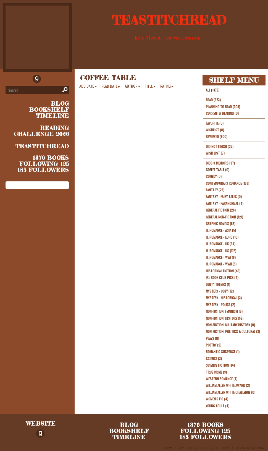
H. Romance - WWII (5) (221, 264)
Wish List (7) (215, 153)
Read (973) (213, 99)
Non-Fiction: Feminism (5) (224, 311)
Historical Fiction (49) (223, 270)
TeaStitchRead (169, 20)
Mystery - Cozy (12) (220, 291)
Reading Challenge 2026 (41, 130)
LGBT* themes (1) (218, 284)
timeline (52, 115)
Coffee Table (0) (217, 169)
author (131, 86)
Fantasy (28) (215, 189)
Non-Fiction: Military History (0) (230, 324)
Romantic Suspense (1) (223, 351)
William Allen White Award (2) (228, 385)
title (149, 86)
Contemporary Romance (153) (227, 183)
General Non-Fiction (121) (224, 217)
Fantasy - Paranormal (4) (224, 203)
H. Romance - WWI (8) (221, 257)
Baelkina (257, 448)
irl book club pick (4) (222, 277)
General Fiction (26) (221, 210)
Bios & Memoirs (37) (220, 163)
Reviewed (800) (216, 136)
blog (60, 103)
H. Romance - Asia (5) (221, 230)
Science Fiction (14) (220, 365)
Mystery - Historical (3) (224, 297)
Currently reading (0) (222, 113)
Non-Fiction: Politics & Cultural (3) (233, 331)
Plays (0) (212, 338)
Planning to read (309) (223, 106)
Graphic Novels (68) (220, 223)
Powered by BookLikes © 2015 (187, 448)
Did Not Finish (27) (219, 146)
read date (109, 86)
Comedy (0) (214, 176)
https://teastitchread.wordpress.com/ (168, 37)
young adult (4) (217, 405)
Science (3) (214, 358)
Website (41, 423)
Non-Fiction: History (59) (224, 318)
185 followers (43, 169)
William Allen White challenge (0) (230, 392)
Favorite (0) (215, 123)
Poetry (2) (213, 345)
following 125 (44, 163)
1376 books (51, 157)
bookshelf (49, 109)
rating (165, 86)
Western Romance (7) (221, 378)
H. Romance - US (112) (221, 250)
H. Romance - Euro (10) (222, 237)
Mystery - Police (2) (220, 304)
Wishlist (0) (215, 129)
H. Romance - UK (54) (220, 243)
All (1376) (212, 90)
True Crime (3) (216, 372)
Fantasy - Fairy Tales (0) (224, 196)
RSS (215, 448)
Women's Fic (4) (217, 399)
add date (86, 86)
